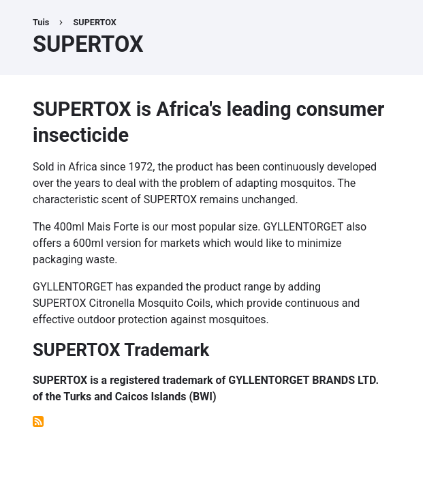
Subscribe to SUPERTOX (38, 421)
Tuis (41, 22)
